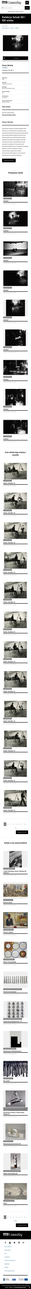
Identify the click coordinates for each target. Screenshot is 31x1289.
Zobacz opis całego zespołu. (9, 115)
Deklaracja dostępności (10, 1260)
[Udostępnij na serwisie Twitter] (11, 70)
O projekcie (7, 1257)
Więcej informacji (9, 160)
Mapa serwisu (8, 1250)
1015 (15, 1221)
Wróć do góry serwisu (10, 1271)
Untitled (17, 28)
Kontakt (6, 1267)
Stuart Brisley (7, 65)
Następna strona (22, 832)
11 (15, 828)
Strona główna (5, 28)
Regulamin (7, 1264)
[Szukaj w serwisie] (13, 8)
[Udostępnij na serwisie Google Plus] (9, 70)
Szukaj (27, 7)
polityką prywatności (20, 1287)
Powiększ (16, 58)
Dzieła (12, 28)
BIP (5, 1253)
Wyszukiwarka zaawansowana (15, 11)
